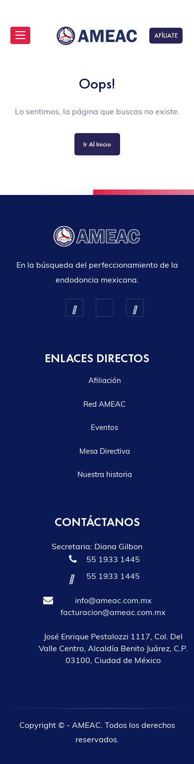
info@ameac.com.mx (113, 600)
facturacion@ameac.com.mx (113, 612)
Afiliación (104, 380)
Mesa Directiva (104, 451)
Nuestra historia (104, 474)
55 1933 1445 (113, 559)
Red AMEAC (104, 404)
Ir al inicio (97, 144)
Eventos (104, 427)
